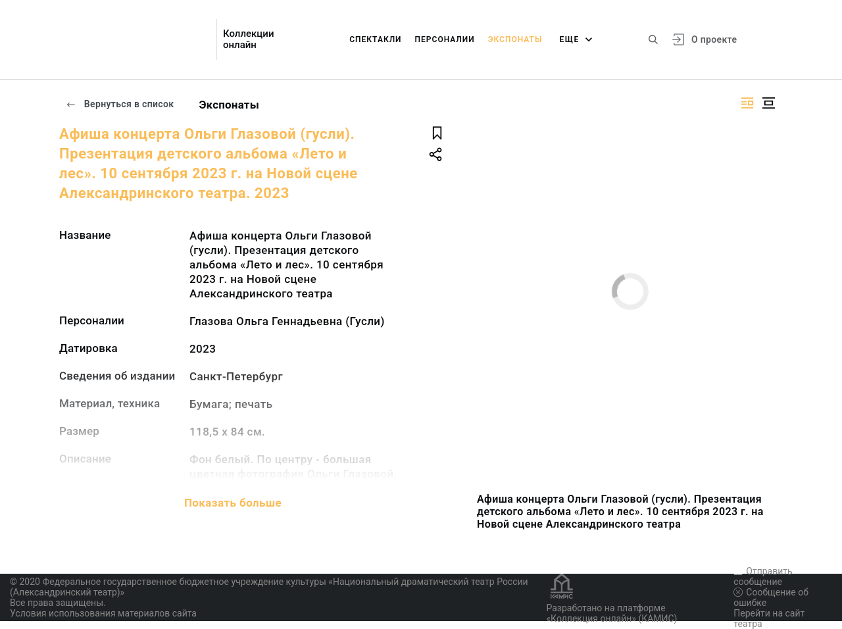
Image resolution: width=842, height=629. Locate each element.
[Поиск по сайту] (653, 39)
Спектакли (375, 39)
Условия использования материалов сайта (103, 613)
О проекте (714, 39)
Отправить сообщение (762, 576)
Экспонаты (515, 39)
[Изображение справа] (747, 103)
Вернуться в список (120, 104)
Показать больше (233, 502)
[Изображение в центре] (768, 103)
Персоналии (445, 39)
